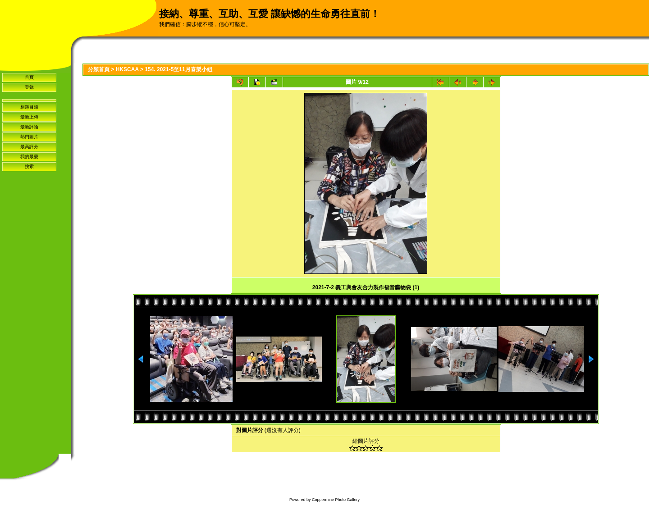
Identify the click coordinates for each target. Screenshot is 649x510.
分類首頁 (99, 69)
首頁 (29, 77)
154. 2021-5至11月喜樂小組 (178, 69)
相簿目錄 (29, 107)
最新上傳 (29, 116)
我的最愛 (29, 156)
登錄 (29, 87)
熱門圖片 (29, 136)
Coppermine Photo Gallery (336, 499)
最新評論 (29, 126)
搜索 (29, 166)
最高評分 (29, 146)
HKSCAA (127, 69)
